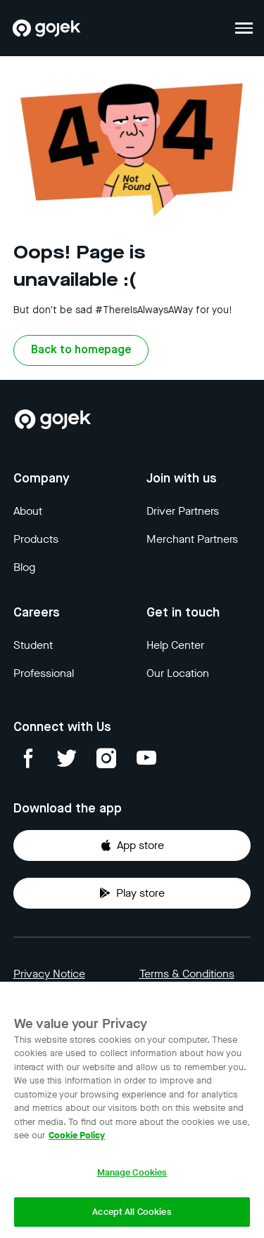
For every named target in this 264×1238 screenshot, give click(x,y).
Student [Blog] (33, 645)
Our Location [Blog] (177, 673)
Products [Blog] (35, 539)
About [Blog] (27, 510)
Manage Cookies (132, 1172)
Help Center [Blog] (175, 645)
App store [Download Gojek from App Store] (132, 845)
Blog (24, 567)
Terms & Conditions (186, 973)
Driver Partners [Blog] (182, 510)
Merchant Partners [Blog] (192, 539)
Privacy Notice (49, 973)
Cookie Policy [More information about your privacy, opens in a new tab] (77, 1135)
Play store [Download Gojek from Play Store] (132, 892)
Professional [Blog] (43, 673)
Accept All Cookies (131, 1212)
